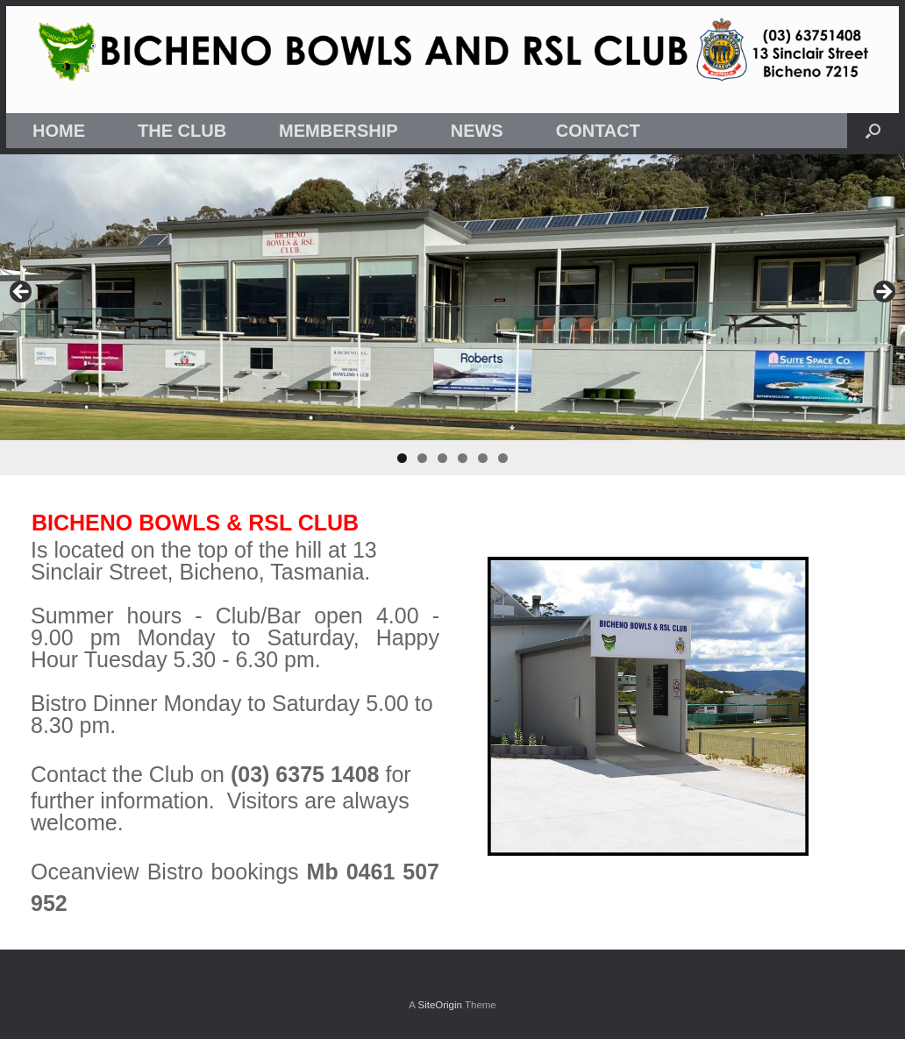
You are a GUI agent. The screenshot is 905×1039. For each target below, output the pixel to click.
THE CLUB (182, 130)
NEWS (477, 130)
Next (883, 293)
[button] (873, 130)
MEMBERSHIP (338, 130)
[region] (452, 314)
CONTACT (598, 130)
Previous (22, 293)
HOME (58, 130)
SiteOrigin (439, 1005)
